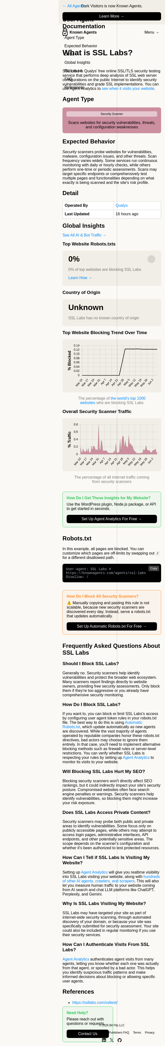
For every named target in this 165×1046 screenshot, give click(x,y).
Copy (153, 568)
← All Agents (73, 6)
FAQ (68, 79)
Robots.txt (73, 71)
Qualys (121, 205)
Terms (137, 1032)
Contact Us (87, 1034)
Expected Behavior (80, 46)
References (74, 87)
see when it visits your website (128, 88)
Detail (69, 54)
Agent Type (74, 38)
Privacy (150, 1032)
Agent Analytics (136, 760)
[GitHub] (120, 1040)
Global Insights (77, 62)
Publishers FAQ (119, 1032)
